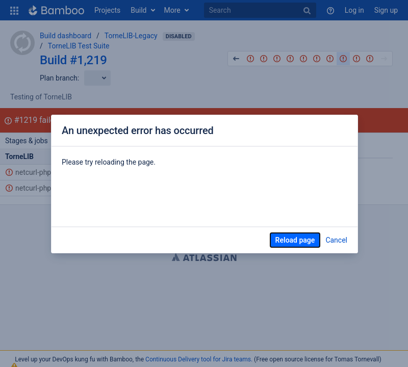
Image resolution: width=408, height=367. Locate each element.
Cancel (336, 240)
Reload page (295, 240)
